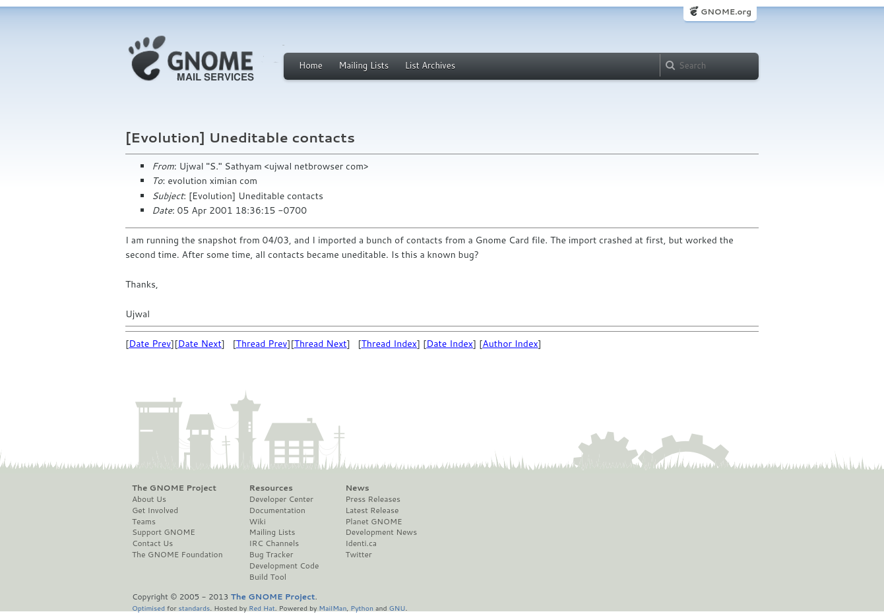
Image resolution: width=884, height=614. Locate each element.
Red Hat (262, 608)
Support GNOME (163, 532)
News (357, 488)
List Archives (430, 65)
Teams (144, 521)
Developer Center (281, 499)
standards (194, 608)
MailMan (332, 608)
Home (311, 65)
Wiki (257, 521)
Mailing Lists (363, 65)
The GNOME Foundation (177, 554)
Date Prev (150, 343)
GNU (397, 608)
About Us (149, 499)
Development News (381, 532)
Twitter (358, 554)
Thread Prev (262, 343)
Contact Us (152, 543)
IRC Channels (274, 543)
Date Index (449, 343)
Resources (271, 488)
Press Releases (372, 499)
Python (361, 608)
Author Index (510, 343)
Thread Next (320, 343)
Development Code (284, 566)
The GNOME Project (174, 488)
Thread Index (390, 343)
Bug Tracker (271, 554)
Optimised (148, 608)
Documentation (277, 510)
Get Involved (155, 510)
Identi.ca (361, 543)
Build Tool (267, 577)
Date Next (199, 343)
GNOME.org (726, 11)
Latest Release (371, 510)
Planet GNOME (373, 521)
